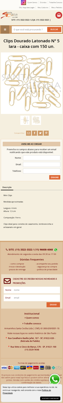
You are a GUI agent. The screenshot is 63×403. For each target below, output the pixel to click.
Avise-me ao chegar (31, 144)
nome (8, 290)
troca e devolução (17, 266)
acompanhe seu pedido (47, 263)
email (7, 297)
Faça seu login (28, 7)
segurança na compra (47, 266)
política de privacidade (47, 269)
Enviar (53, 304)
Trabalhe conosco (32, 323)
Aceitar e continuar (50, 398)
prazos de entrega (17, 269)
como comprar (17, 263)
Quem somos (32, 317)
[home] (9, 15)
